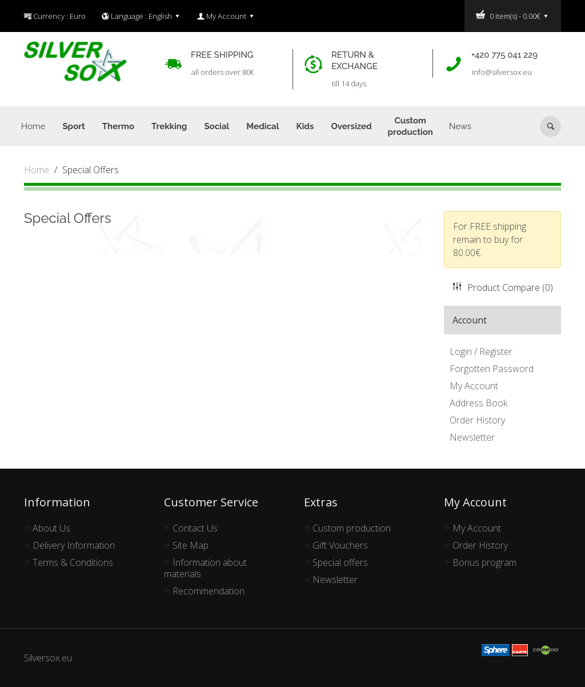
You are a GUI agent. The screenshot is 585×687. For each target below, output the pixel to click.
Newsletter (472, 437)
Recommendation (209, 591)
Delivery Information (74, 545)
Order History (477, 420)
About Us (51, 528)
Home (36, 169)
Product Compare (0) (502, 287)
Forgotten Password (492, 368)
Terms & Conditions (73, 562)
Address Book (478, 403)
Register (495, 351)
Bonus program (484, 562)
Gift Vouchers (340, 545)
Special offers (340, 562)
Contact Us (195, 528)
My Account (474, 386)
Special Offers (90, 169)
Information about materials (205, 568)
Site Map (191, 545)
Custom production (351, 528)
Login (461, 351)
